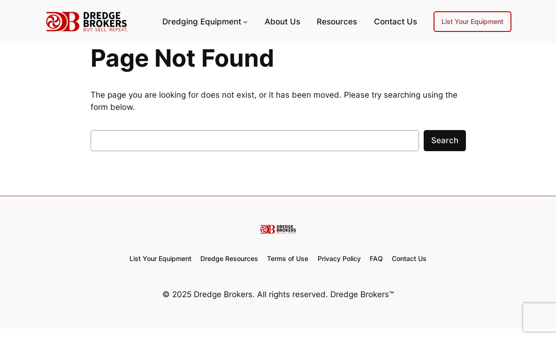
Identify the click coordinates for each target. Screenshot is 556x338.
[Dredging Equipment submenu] (245, 21)
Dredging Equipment (201, 21)
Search (444, 140)
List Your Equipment (472, 21)
